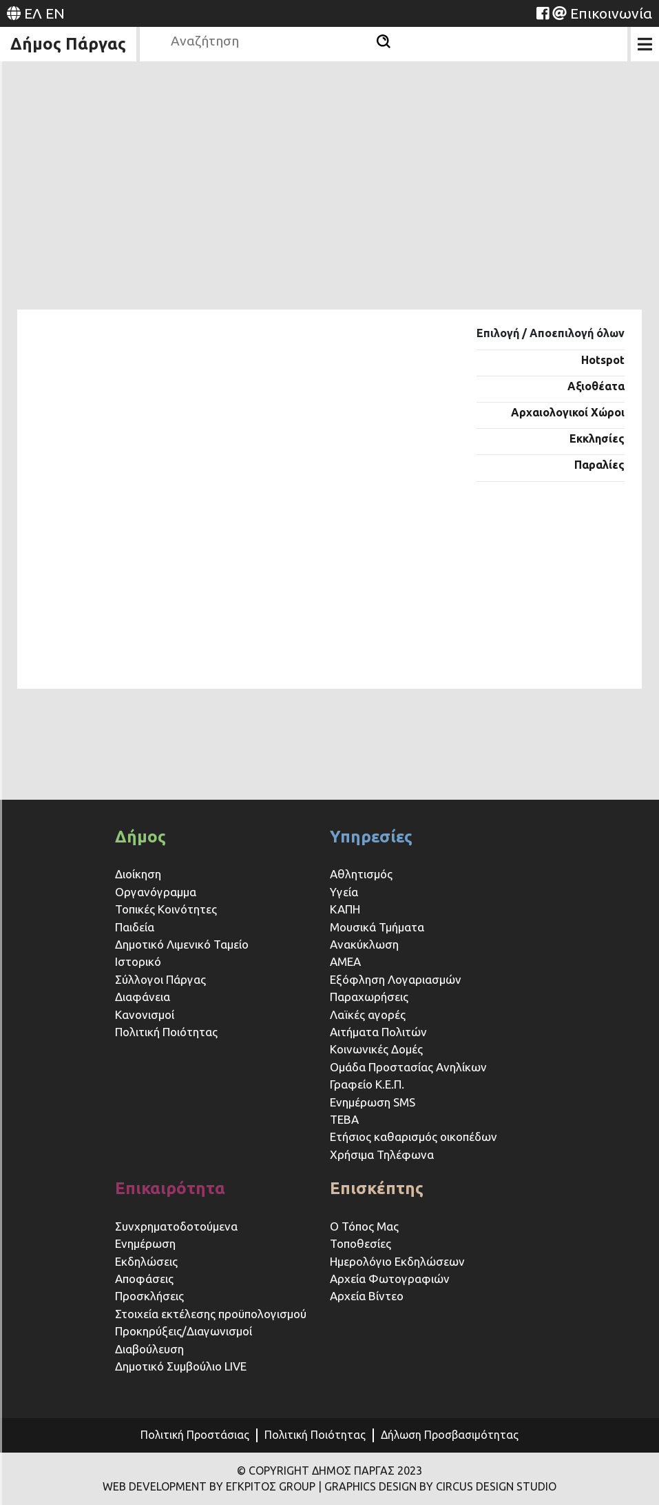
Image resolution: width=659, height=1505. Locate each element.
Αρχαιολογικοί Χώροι (568, 412)
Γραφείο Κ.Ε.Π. (367, 1084)
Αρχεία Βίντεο (367, 1295)
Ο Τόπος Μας (364, 1226)
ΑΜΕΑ (345, 961)
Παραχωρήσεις (370, 996)
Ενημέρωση (145, 1243)
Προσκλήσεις (149, 1295)
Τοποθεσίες (360, 1243)
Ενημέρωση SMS (372, 1102)
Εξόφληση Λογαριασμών (395, 979)
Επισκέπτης (376, 1188)
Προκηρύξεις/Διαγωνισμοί (183, 1330)
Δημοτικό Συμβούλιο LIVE (181, 1366)
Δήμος (140, 836)
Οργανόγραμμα (155, 891)
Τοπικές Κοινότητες (166, 909)
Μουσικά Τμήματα (377, 926)
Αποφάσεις (144, 1278)
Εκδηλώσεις (146, 1261)
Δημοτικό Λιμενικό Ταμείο (182, 944)
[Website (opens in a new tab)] (542, 13)
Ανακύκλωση (364, 944)
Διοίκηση (138, 873)
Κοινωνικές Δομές (376, 1048)
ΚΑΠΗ (345, 909)
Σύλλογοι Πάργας (160, 979)
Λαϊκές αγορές (368, 1014)
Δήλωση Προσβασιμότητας (450, 1434)
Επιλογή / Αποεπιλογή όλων (551, 333)
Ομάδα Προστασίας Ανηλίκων (408, 1066)
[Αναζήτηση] (383, 41)
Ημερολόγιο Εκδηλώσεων (397, 1261)
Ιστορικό (138, 961)
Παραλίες (599, 464)
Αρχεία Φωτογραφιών (390, 1278)
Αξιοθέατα (596, 386)
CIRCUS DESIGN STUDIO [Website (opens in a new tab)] (496, 1486)
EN (55, 13)
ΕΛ (33, 13)
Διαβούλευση (149, 1348)
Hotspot (603, 360)
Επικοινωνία (611, 13)
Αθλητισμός (361, 873)
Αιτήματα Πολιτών (378, 1031)
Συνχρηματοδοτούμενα (176, 1226)
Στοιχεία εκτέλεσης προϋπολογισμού (210, 1313)
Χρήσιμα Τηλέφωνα (382, 1154)
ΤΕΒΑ (344, 1119)
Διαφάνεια (142, 996)
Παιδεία (134, 926)
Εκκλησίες (597, 438)
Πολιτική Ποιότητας (166, 1031)
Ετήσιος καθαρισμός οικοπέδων (413, 1136)
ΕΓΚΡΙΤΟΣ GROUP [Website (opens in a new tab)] (270, 1486)
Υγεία (344, 891)
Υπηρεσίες (371, 836)
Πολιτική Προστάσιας (194, 1434)
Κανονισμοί (144, 1014)
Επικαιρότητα (170, 1188)
